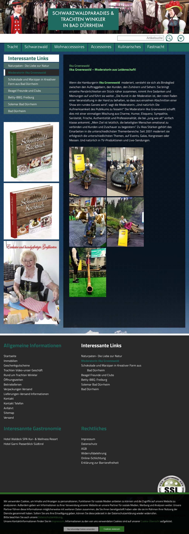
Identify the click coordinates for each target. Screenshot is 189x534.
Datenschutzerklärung (50, 517)
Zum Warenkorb (180, 36)
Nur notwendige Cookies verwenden (81, 529)
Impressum (58, 521)
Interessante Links (28, 58)
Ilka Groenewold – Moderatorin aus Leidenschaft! (103, 69)
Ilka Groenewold (79, 65)
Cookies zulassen (112, 529)
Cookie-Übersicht (150, 521)
